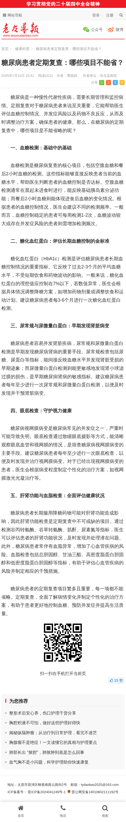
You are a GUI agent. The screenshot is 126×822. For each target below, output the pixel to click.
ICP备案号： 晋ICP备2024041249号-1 (37, 792)
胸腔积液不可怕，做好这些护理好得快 (44, 723)
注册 (109, 15)
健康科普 (22, 49)
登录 (96, 15)
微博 (119, 29)
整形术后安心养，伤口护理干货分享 (42, 713)
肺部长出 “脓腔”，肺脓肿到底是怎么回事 (46, 752)
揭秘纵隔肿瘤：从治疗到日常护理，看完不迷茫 (53, 733)
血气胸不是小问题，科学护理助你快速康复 (49, 762)
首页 (5, 49)
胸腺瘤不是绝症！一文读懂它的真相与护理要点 (53, 742)
